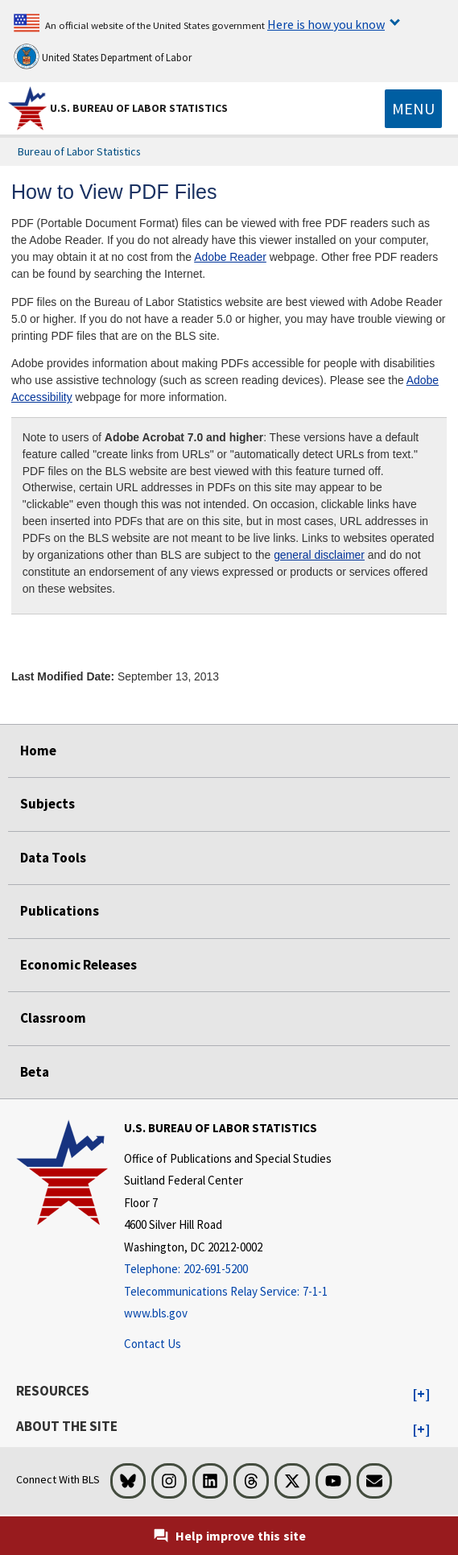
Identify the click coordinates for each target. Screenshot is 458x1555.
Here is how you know (326, 24)
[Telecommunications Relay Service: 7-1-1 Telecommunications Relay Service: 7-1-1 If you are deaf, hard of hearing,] (228, 1292)
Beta (34, 1072)
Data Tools (53, 857)
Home (38, 750)
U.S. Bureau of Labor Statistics (139, 108)
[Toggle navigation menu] (413, 108)
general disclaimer (319, 554)
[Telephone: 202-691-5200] (228, 1269)
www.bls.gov (156, 1313)
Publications (59, 911)
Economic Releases (78, 965)
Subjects (47, 804)
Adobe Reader (230, 256)
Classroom (53, 1018)
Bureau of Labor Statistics (79, 151)
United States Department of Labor (103, 56)
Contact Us (152, 1343)
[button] (421, 1394)
